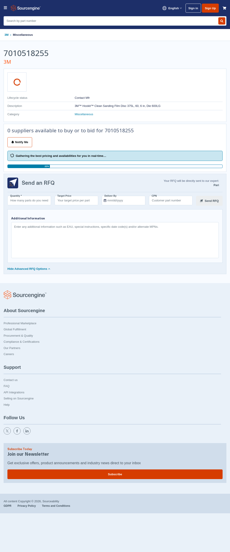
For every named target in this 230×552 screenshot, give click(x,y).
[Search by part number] (221, 21)
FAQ (6, 385)
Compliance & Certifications (22, 341)
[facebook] (17, 433)
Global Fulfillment (15, 329)
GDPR (8, 505)
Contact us (11, 379)
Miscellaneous (23, 34)
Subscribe (115, 473)
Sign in (193, 8)
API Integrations (14, 392)
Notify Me (19, 142)
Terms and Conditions (56, 505)
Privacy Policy (27, 505)
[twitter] (8, 433)
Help (7, 404)
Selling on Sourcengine (19, 398)
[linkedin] (27, 433)
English (171, 8)
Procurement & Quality (18, 335)
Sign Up (210, 8)
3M (6, 34)
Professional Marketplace (20, 322)
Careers (9, 353)
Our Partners (12, 347)
